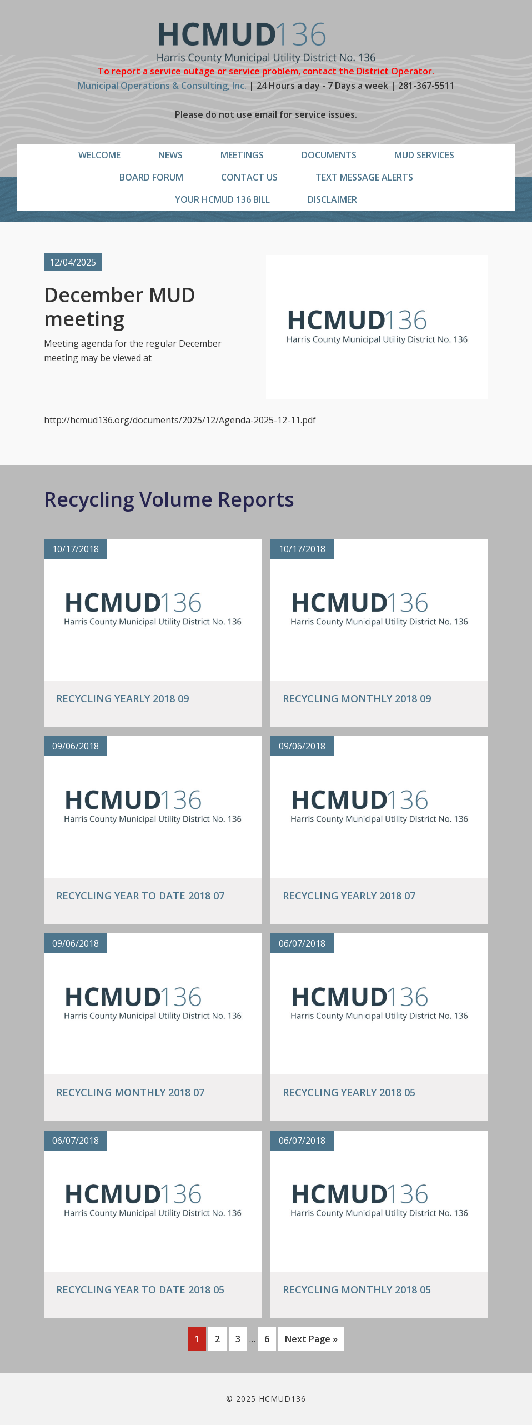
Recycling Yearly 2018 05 (349, 1092)
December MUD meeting (119, 306)
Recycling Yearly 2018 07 (349, 895)
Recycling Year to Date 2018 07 (140, 895)
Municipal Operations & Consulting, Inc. (162, 85)
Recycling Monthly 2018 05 (357, 1289)
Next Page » (311, 1341)
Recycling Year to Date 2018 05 (140, 1289)
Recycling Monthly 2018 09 (357, 698)
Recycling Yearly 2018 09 (122, 698)
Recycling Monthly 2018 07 (130, 1092)
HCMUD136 (266, 43)
